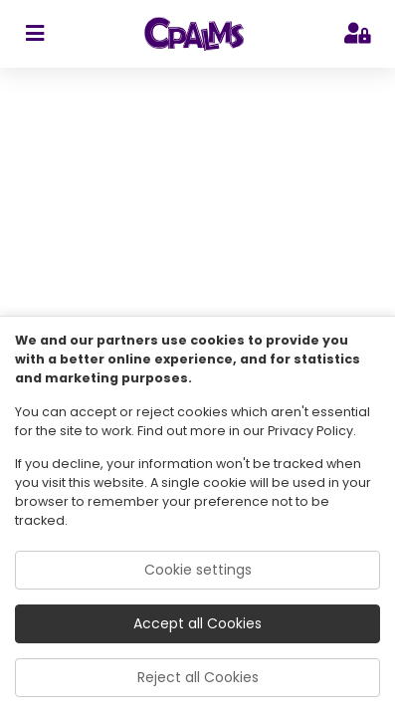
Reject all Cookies (198, 677)
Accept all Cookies (197, 623)
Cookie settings (198, 570)
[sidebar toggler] (34, 34)
